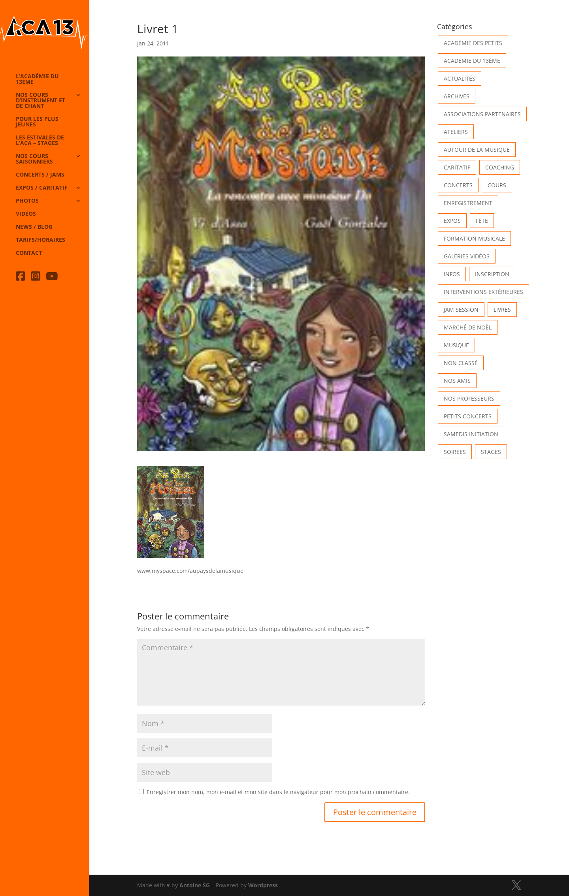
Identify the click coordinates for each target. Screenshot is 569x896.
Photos (27, 201)
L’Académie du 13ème (37, 79)
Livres (502, 309)
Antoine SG (194, 885)
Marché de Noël (468, 327)
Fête (482, 220)
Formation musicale (474, 238)
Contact (29, 253)
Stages (491, 452)
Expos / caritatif (42, 188)
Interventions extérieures (483, 292)
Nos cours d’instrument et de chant (40, 100)
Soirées (455, 452)
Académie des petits (473, 43)
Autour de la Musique (477, 149)
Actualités (459, 78)
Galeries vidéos (467, 256)
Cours (497, 185)
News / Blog (34, 227)
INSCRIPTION (492, 274)
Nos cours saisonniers (34, 159)
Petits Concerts (468, 416)
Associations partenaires (482, 114)
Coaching (499, 167)
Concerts (458, 185)
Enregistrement (468, 203)
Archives (456, 96)
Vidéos (26, 214)
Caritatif (457, 167)
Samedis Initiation (471, 434)
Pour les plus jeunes (37, 122)
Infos (452, 274)
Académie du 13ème (472, 60)
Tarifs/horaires (40, 240)
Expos (452, 220)
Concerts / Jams (40, 175)
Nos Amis (457, 380)
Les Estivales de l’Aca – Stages (40, 141)
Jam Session (461, 309)
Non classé (461, 363)
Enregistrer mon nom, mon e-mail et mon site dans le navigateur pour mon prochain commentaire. (278, 792)
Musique (456, 345)
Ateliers (456, 132)
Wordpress (263, 885)
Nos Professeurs (469, 398)
